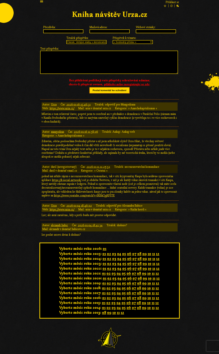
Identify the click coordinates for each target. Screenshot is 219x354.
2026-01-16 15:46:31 (78, 104)
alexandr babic (59, 225)
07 (134, 253)
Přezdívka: (49, 27)
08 (139, 253)
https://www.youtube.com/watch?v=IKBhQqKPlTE (84, 195)
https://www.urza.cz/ (62, 108)
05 (124, 253)
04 (119, 253)
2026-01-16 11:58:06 (86, 131)
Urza (54, 104)
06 (129, 253)
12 (157, 253)
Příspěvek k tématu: (124, 38)
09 (144, 253)
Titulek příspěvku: (77, 38)
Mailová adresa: (98, 27)
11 (153, 253)
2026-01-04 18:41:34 (90, 225)
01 (104, 248)
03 (114, 253)
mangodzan (57, 131)
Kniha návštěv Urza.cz (109, 14)
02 (109, 253)
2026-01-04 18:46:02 (79, 205)
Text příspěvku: (49, 48)
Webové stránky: (146, 27)
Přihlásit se (172, 2)
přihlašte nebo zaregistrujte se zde (126, 84)
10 (149, 253)
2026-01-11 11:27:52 (98, 166)
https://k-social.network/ (66, 180)
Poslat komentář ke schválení (109, 90)
